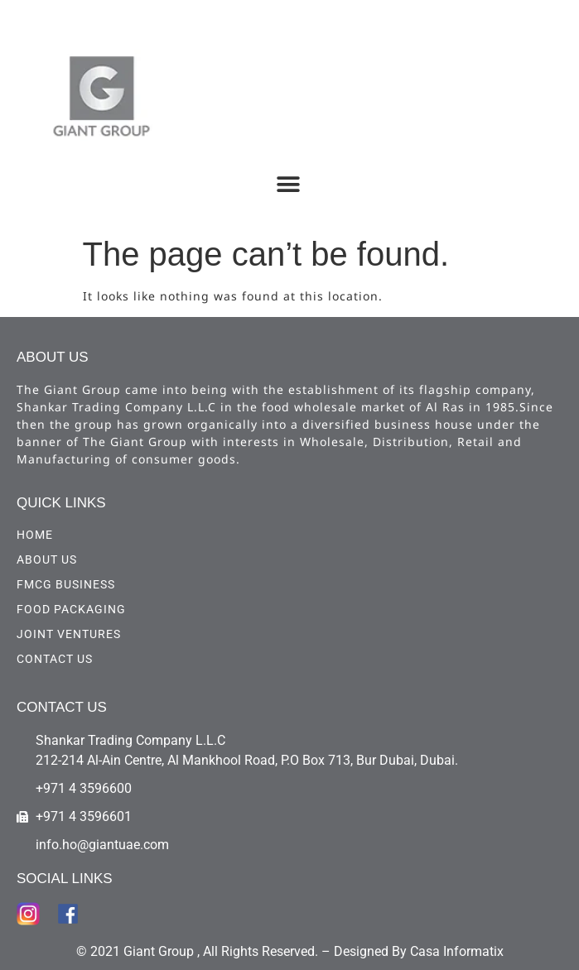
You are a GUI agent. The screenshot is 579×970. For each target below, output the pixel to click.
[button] (287, 184)
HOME (35, 534)
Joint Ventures (69, 634)
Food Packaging (71, 609)
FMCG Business (66, 584)
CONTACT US (55, 658)
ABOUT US (47, 559)
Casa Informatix (457, 951)
